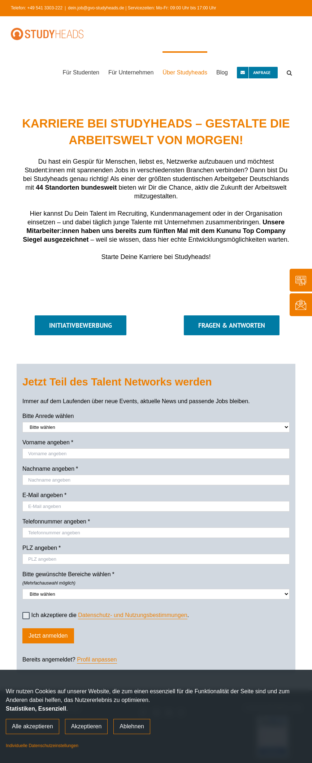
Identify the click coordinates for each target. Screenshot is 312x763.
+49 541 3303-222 (44, 7)
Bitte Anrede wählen (48, 416)
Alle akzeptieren (32, 726)
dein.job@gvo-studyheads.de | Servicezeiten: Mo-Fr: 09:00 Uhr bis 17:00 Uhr (142, 7)
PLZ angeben (41, 548)
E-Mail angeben (44, 495)
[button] (289, 71)
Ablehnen (132, 726)
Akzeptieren (86, 726)
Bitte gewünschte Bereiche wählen (156, 577)
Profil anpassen (97, 659)
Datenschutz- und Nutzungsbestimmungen (132, 615)
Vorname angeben (47, 442)
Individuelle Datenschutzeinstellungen (42, 745)
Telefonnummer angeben (56, 521)
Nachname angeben (50, 469)
